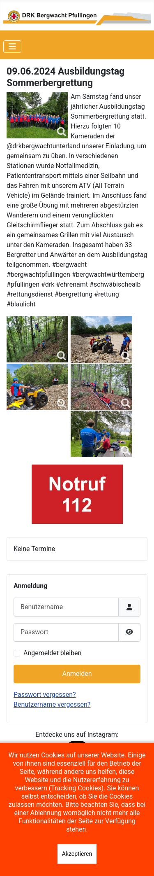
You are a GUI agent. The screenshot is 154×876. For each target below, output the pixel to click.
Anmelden (77, 673)
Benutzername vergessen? (52, 704)
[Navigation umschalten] (12, 46)
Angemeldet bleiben (52, 653)
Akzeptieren (77, 853)
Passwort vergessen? (45, 694)
